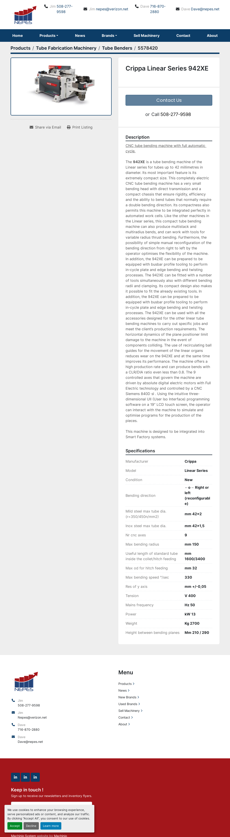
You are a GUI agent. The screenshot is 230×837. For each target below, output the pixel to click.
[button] (49, 35)
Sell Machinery (146, 35)
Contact (183, 35)
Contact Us (169, 100)
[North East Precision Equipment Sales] (25, 681)
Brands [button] (108, 35)
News (80, 35)
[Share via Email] (45, 127)
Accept (15, 826)
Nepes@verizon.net (32, 717)
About (212, 35)
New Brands (127, 697)
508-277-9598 (65, 9)
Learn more (51, 826)
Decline (31, 826)
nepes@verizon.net (112, 9)
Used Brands (127, 704)
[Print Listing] (79, 127)
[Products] (21, 48)
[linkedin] (15, 777)
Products (47, 35)
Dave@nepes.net (205, 9)
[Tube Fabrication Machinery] (66, 48)
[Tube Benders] (117, 48)
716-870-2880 (158, 9)
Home (17, 35)
